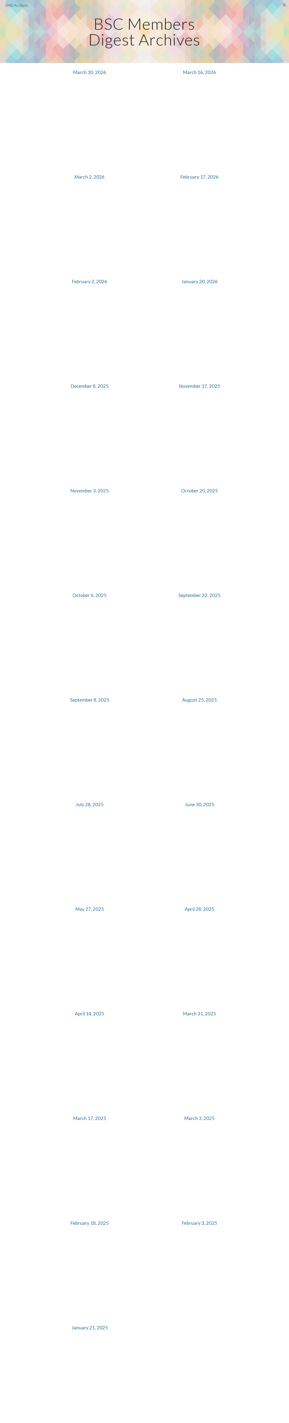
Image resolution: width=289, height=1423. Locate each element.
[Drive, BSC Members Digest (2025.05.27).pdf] (89, 961)
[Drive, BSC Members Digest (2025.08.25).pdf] (199, 752)
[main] (144, 31)
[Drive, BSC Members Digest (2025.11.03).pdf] (89, 543)
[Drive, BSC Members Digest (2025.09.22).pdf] (199, 647)
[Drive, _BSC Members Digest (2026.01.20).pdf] (199, 334)
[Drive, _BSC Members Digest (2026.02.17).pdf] (199, 229)
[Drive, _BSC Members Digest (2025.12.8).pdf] (89, 438)
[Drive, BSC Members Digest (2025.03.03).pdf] (199, 1170)
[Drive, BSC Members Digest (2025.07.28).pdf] (89, 857)
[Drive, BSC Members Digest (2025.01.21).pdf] (89, 1380)
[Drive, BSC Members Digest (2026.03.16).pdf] (199, 124)
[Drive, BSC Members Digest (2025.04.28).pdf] (199, 961)
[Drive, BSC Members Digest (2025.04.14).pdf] (89, 1066)
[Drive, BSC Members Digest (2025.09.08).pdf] (89, 752)
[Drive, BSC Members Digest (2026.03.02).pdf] (89, 229)
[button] (284, 5)
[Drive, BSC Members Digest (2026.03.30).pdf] (89, 124)
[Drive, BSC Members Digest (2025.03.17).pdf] (89, 1170)
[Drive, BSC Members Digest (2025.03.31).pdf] (199, 1066)
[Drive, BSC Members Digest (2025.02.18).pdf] (89, 1275)
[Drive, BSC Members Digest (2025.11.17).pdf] (199, 438)
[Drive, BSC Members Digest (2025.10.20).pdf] (199, 543)
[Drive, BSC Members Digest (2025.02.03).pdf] (199, 1275)
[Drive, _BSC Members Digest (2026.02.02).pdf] (89, 334)
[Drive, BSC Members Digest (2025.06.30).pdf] (199, 857)
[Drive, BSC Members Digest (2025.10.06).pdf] (89, 647)
